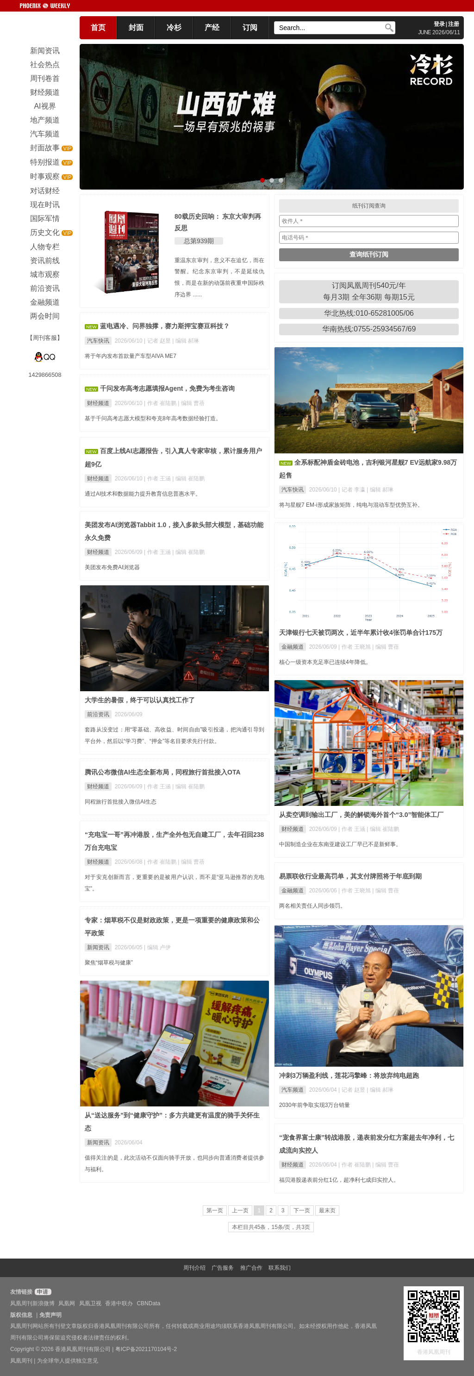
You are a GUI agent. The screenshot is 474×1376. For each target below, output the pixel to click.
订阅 (250, 27)
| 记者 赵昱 (158, 341)
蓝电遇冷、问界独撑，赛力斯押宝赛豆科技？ (165, 326)
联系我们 (279, 1268)
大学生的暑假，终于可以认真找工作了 (140, 700)
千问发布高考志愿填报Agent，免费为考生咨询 (167, 388)
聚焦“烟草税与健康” (109, 962)
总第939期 (199, 241)
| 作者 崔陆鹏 (161, 403)
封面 (136, 27)
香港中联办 (119, 1303)
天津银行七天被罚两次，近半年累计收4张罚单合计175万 (361, 632)
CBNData (148, 1303)
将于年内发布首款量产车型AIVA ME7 (130, 356)
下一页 (301, 1210)
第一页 (214, 1210)
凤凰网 (66, 1303)
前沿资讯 (98, 714)
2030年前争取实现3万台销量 (314, 1105)
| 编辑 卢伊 (157, 947)
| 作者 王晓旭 (355, 647)
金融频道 (292, 647)
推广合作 (251, 1268)
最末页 (327, 1210)
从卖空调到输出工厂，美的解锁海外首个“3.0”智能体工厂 (361, 814)
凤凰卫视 (90, 1303)
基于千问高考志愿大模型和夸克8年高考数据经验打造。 (153, 418)
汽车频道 (292, 1090)
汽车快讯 (98, 341)
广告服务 (223, 1268)
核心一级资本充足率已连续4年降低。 (325, 662)
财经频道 (98, 403)
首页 (98, 27)
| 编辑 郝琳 (185, 341)
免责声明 (50, 1315)
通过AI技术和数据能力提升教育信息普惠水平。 (143, 494)
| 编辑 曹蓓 (191, 403)
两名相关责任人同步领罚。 (312, 906)
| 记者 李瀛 (352, 489)
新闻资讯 (98, 947)
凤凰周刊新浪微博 (32, 1303)
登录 (439, 24)
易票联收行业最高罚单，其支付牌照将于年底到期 (350, 876)
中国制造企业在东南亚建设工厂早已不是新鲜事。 (340, 844)
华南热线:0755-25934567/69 (369, 329)
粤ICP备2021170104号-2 (146, 1349)
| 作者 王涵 (158, 478)
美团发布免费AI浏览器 (112, 567)
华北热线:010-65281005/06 (369, 313)
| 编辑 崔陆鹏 (188, 478)
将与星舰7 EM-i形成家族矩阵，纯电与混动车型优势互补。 (351, 505)
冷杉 (174, 27)
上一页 (240, 1210)
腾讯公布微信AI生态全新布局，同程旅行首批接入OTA (163, 772)
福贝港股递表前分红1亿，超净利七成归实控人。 (339, 1180)
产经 (212, 27)
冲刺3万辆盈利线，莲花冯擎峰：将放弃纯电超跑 (349, 1075)
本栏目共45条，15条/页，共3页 (271, 1227)
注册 (453, 24)
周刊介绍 (194, 1268)
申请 (42, 1292)
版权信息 (21, 1315)
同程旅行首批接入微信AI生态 (120, 802)
